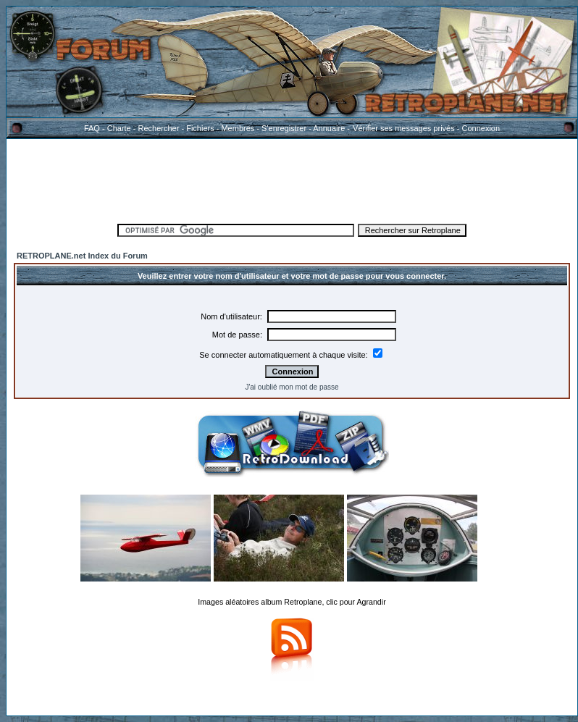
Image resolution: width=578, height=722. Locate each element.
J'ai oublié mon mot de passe (291, 387)
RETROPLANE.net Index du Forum (82, 255)
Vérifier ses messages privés (403, 128)
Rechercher (159, 128)
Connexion (480, 128)
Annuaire (329, 128)
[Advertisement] (292, 178)
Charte (119, 128)
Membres (237, 128)
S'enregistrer (283, 128)
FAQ (92, 128)
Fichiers (200, 128)
